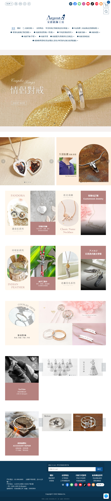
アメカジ (93, 251)
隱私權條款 (97, 480)
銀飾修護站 (22, 443)
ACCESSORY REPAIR (22, 446)
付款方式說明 (81, 475)
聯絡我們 (52, 478)
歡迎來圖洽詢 (22, 392)
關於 (51, 475)
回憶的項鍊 (43, 226)
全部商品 (65, 475)
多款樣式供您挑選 (43, 230)
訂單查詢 (65, 478)
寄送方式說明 (80, 478)
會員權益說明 (97, 475)
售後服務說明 (80, 480)
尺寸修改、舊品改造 (22, 450)
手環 (28, 338)
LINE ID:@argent (22, 394)
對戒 (15, 338)
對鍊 (19, 338)
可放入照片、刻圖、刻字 (42, 228)
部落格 (51, 480)
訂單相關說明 (65, 480)
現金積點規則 (97, 478)
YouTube (21, 389)
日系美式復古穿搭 (93, 254)
